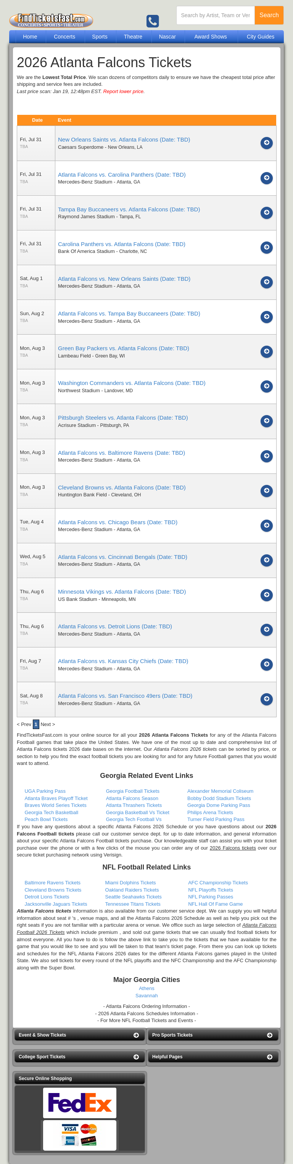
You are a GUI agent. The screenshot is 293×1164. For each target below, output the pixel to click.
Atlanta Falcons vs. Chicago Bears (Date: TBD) (117, 522)
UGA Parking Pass (45, 791)
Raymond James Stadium (86, 216)
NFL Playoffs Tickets (210, 890)
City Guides (260, 37)
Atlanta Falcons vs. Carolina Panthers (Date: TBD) (122, 174)
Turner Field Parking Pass (216, 819)
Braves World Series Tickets (55, 805)
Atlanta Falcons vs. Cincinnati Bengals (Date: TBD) (122, 557)
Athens (146, 988)
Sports (99, 37)
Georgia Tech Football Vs (134, 819)
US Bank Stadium (77, 599)
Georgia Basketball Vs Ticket (137, 812)
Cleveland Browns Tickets (52, 890)
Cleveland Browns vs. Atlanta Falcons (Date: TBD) (122, 487)
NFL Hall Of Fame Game (215, 904)
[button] (80, 1035)
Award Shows (210, 37)
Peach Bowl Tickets (46, 819)
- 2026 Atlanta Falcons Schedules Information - (146, 1013)
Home (30, 37)
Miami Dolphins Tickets (130, 882)
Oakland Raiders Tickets (132, 890)
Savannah (146, 995)
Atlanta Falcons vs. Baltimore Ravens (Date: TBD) (121, 452)
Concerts (64, 37)
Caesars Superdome (80, 147)
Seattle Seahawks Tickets (133, 897)
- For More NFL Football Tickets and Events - (146, 1020)
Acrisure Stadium (77, 425)
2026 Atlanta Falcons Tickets (173, 735)
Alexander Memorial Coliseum (220, 791)
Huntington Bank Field (82, 494)
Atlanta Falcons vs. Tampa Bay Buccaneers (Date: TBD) (129, 313)
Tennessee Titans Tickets (133, 904)
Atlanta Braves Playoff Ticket (55, 798)
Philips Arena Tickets (210, 812)
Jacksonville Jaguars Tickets (55, 904)
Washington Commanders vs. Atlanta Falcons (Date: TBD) (132, 383)
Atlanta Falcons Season (132, 798)
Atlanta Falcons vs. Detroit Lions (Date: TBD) (115, 626)
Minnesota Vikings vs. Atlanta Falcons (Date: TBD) (122, 591)
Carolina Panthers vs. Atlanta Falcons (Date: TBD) (121, 244)
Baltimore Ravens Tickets (52, 882)
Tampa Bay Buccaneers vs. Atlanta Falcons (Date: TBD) (129, 209)
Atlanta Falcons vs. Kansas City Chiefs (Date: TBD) (123, 661)
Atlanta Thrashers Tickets (134, 805)
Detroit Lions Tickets (46, 897)
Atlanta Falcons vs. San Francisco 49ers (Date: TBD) (125, 695)
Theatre (133, 37)
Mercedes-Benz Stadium (85, 182)
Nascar (167, 37)
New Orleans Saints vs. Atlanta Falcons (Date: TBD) (124, 139)
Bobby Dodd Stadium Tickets (219, 798)
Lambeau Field (74, 356)
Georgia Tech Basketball (51, 812)
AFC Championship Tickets (218, 882)
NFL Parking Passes (210, 897)
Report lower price (123, 91)
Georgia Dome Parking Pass (218, 805)
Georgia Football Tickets (132, 791)
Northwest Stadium (79, 390)
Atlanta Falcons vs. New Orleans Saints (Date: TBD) (124, 278)
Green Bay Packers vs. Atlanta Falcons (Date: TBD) (123, 348)
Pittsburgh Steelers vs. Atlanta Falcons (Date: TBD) (123, 417)
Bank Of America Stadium (86, 251)
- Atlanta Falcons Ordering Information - (146, 1006)
